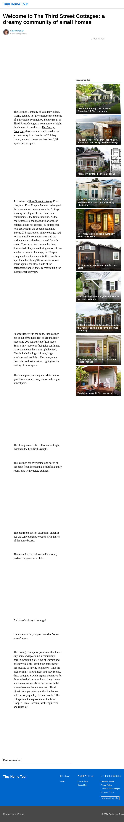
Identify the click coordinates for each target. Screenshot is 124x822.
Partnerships (82, 781)
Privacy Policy (106, 785)
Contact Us (81, 785)
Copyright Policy (107, 792)
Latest (62, 781)
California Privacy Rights (110, 789)
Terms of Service (107, 781)
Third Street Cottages (40, 201)
